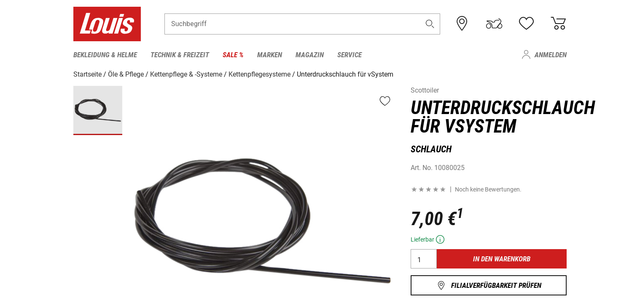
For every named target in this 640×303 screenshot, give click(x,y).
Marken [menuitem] (269, 54)
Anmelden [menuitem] (551, 54)
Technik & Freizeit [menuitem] (180, 54)
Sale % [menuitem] (233, 54)
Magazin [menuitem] (310, 54)
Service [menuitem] (349, 54)
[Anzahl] (424, 258)
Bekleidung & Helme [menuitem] (105, 54)
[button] (430, 23)
